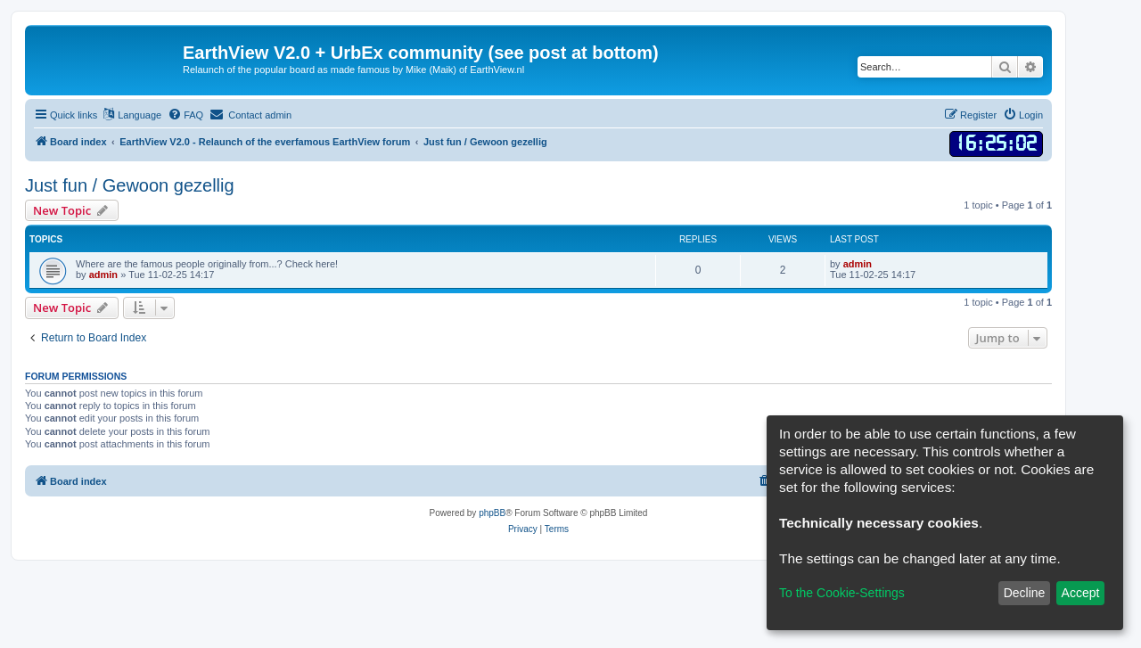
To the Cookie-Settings (842, 593)
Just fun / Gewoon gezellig (129, 185)
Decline (1025, 593)
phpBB (492, 513)
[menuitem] (185, 115)
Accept (1081, 593)
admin (103, 274)
